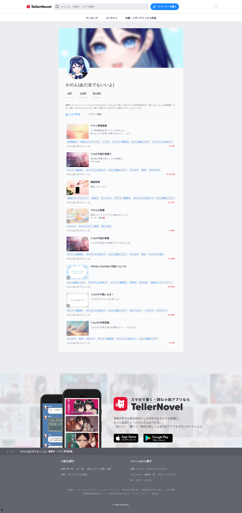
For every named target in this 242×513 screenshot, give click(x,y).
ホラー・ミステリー (167, 474)
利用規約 (70, 490)
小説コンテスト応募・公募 (99, 469)
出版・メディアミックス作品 (74, 474)
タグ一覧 (80, 469)
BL (131, 480)
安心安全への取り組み (130, 490)
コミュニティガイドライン (109, 490)
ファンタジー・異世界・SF (142, 474)
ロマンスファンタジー (157, 469)
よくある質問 (170, 490)
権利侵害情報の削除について (94, 494)
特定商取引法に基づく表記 (152, 490)
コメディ (148, 480)
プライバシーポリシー (140, 494)
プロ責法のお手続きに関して (119, 494)
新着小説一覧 (67, 469)
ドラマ (139, 480)
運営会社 (155, 494)
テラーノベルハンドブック (87, 490)
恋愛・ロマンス (137, 469)
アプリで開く (96, 114)
